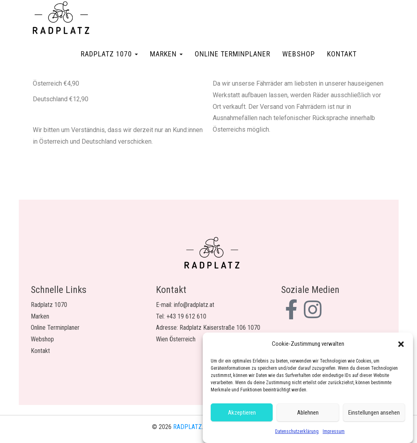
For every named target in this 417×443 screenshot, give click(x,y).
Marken (166, 54)
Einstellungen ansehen (374, 412)
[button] (401, 344)
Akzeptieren (242, 412)
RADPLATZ (187, 427)
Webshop (298, 54)
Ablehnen (308, 412)
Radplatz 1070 (109, 54)
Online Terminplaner (232, 54)
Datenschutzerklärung (297, 432)
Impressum (334, 432)
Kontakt (342, 54)
